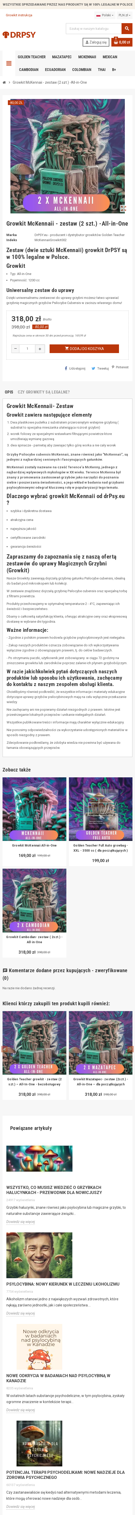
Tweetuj (100, 368)
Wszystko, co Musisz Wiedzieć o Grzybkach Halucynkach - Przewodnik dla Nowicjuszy (54, 1190)
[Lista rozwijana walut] (124, 15)
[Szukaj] (99, 28)
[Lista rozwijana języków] (104, 15)
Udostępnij (75, 368)
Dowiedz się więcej (20, 1222)
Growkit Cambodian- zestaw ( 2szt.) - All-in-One (34, 939)
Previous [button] (4, 1049)
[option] (34, 1055)
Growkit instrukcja (17, 15)
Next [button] (130, 1049)
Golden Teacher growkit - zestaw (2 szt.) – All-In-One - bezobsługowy (34, 1081)
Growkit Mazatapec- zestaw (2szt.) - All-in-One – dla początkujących (100, 1081)
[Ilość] (27, 349)
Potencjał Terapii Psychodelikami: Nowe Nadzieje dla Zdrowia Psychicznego (65, 1475)
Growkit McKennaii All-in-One (34, 845)
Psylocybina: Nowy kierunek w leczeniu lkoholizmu (62, 1284)
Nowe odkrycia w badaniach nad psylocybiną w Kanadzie (58, 1378)
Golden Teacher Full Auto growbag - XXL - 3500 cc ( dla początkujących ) (100, 848)
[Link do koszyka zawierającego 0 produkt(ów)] (121, 42)
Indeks (11, 240)
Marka (11, 235)
